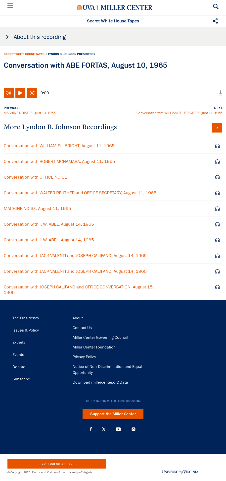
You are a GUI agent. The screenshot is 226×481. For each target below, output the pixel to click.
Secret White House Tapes (24, 54)
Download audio (220, 92)
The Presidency (25, 318)
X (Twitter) (103, 429)
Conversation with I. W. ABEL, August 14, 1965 (49, 224)
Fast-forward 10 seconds (32, 93)
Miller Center (126, 7)
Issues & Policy (25, 330)
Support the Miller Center (113, 414)
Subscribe (21, 379)
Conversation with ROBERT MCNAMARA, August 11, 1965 (59, 161)
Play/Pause (20, 93)
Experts (18, 342)
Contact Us (82, 327)
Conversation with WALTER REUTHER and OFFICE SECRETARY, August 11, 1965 (80, 193)
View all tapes (217, 128)
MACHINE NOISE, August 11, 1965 (37, 208)
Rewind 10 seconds (9, 93)
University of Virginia (86, 7)
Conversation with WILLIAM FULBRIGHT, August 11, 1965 (179, 113)
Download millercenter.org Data (100, 382)
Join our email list (57, 463)
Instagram (133, 429)
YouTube (118, 429)
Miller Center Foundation (94, 347)
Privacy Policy (84, 356)
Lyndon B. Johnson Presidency (71, 54)
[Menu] (11, 6)
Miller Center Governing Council (100, 337)
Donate (18, 366)
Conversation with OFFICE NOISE (35, 177)
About (78, 318)
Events (18, 354)
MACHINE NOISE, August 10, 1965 (29, 113)
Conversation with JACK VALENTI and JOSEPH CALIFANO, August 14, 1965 (75, 255)
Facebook (91, 429)
